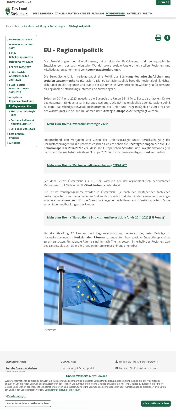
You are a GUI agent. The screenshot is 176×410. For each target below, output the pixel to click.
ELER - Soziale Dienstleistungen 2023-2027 (19, 88)
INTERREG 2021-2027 (21, 62)
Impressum (74, 390)
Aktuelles (134, 13)
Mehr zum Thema (59, 124)
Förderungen (115, 13)
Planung (98, 13)
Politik (147, 13)
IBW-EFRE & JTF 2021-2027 (21, 46)
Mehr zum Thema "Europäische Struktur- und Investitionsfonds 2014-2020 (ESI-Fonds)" (106, 217)
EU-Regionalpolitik (78, 26)
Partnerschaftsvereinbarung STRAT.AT (22, 121)
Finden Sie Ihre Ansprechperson (137, 361)
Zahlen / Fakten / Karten (72, 13)
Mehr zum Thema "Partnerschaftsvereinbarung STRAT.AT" (87, 165)
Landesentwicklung (34, 26)
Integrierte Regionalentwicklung (21, 99)
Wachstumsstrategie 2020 (23, 113)
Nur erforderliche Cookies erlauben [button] (28, 403)
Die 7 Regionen (43, 13)
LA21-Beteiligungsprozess (21, 55)
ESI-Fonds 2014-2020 (23, 128)
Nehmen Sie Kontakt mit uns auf (137, 368)
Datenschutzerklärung (56, 390)
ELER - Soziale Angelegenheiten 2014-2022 (19, 76)
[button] (15, 396)
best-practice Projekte (17, 135)
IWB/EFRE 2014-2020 (21, 39)
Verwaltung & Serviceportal (78, 368)
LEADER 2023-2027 (20, 67)
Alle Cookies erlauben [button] (156, 403)
